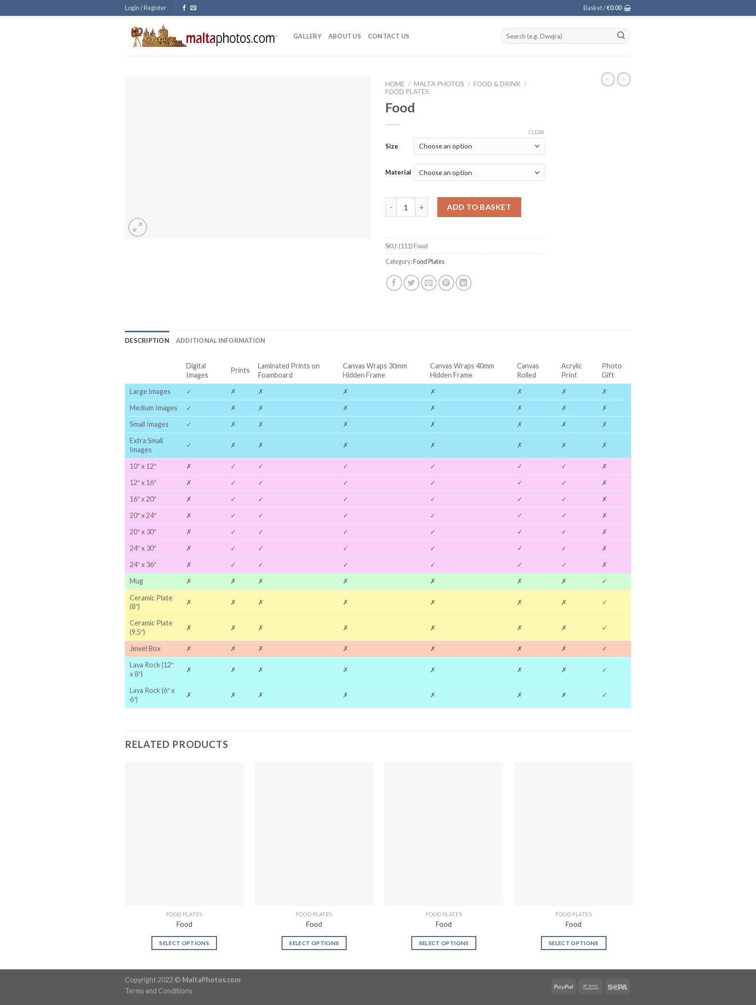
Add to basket (479, 206)
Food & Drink (497, 84)
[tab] (147, 340)
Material (398, 172)
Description (147, 340)
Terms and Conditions (158, 991)
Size (391, 146)
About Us (344, 36)
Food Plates (407, 91)
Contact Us (389, 36)
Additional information (221, 340)
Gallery (307, 36)
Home (395, 84)
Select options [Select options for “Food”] (184, 943)
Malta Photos (439, 84)
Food (184, 924)
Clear (536, 132)
